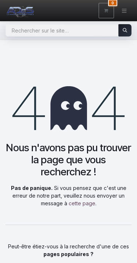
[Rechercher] (125, 30)
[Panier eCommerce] (106, 10)
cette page (82, 203)
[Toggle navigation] (124, 10)
